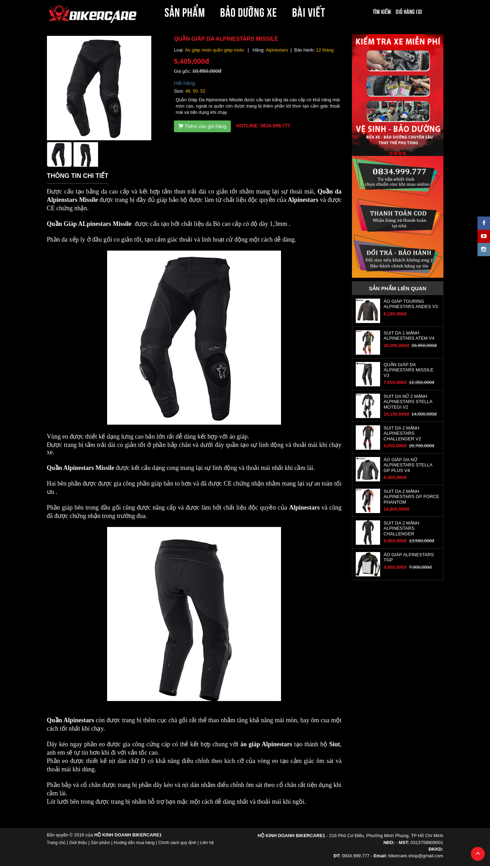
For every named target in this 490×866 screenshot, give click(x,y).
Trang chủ (56, 842)
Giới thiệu (78, 842)
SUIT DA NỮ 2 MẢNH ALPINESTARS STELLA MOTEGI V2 (408, 402)
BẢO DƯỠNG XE (248, 11)
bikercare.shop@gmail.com (415, 855)
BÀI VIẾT (308, 11)
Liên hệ (207, 842)
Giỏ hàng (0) (409, 11)
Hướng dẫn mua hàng (134, 842)
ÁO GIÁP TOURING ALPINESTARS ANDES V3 (411, 304)
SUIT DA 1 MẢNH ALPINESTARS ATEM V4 (409, 335)
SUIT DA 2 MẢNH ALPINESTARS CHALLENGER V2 (402, 433)
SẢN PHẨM (184, 11)
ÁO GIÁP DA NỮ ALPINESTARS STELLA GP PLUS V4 (408, 465)
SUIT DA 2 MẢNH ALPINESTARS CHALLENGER (401, 528)
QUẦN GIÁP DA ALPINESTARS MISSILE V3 (409, 370)
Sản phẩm (100, 842)
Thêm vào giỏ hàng (202, 126)
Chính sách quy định (177, 842)
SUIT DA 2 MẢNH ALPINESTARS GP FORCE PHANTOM (411, 497)
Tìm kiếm (382, 11)
